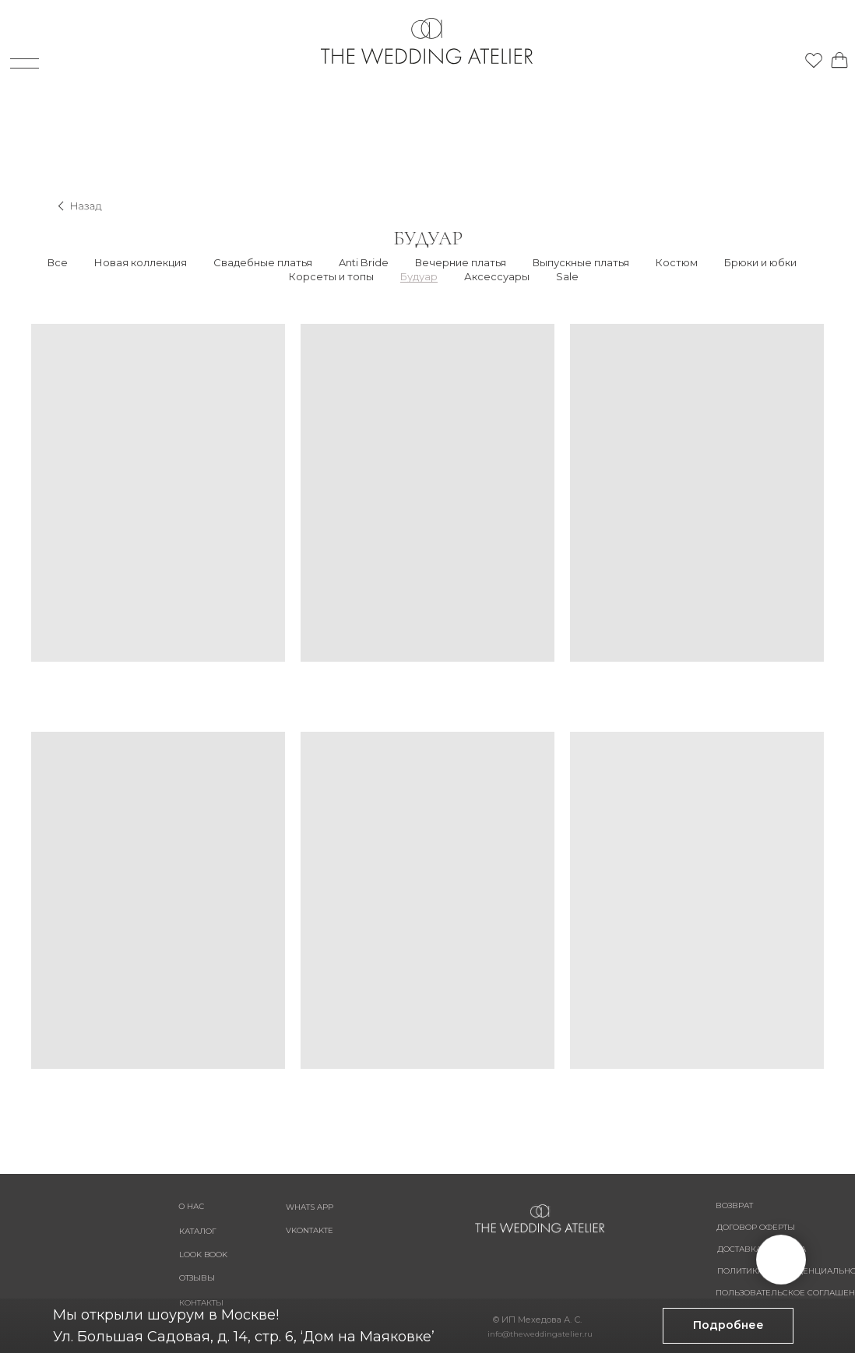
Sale (567, 276)
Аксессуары (497, 276)
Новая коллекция (140, 262)
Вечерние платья (460, 262)
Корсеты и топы (331, 276)
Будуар (419, 276)
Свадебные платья (262, 262)
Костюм (677, 262)
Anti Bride (364, 262)
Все (58, 262)
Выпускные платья (581, 262)
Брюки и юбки (760, 262)
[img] (764, 56)
